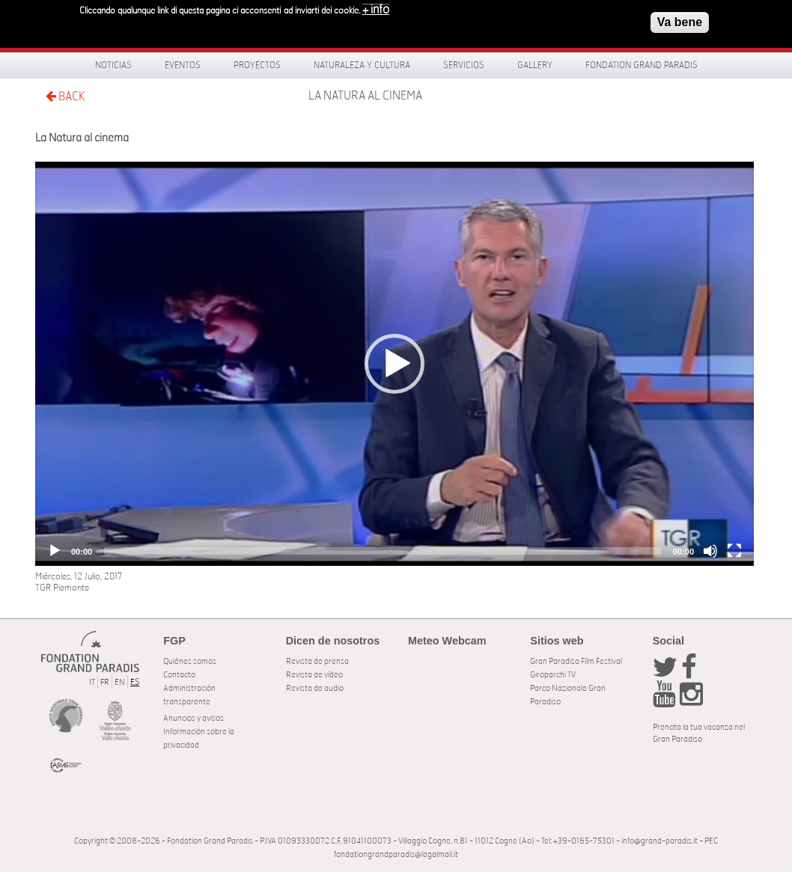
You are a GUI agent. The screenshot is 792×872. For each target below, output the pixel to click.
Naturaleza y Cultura (362, 65)
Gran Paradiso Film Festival (576, 661)
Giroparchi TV (553, 675)
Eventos (183, 65)
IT (92, 682)
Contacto (179, 675)
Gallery (534, 65)
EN (120, 682)
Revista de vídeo (314, 675)
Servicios (463, 65)
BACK (65, 96)
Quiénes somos (189, 661)
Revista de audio (315, 688)
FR (104, 682)
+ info (375, 10)
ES (134, 682)
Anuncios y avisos (193, 718)
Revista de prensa (317, 661)
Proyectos (257, 65)
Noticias (113, 65)
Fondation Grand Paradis (641, 65)
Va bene (679, 22)
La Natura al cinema (365, 96)
